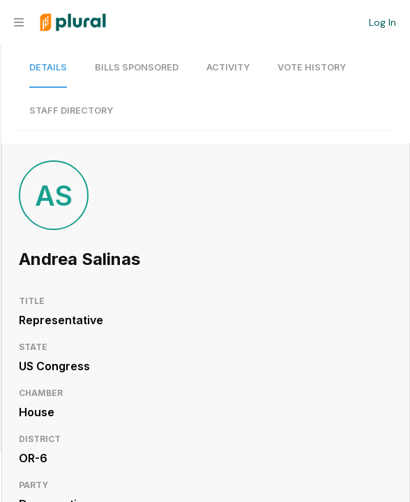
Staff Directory (71, 110)
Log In (382, 22)
